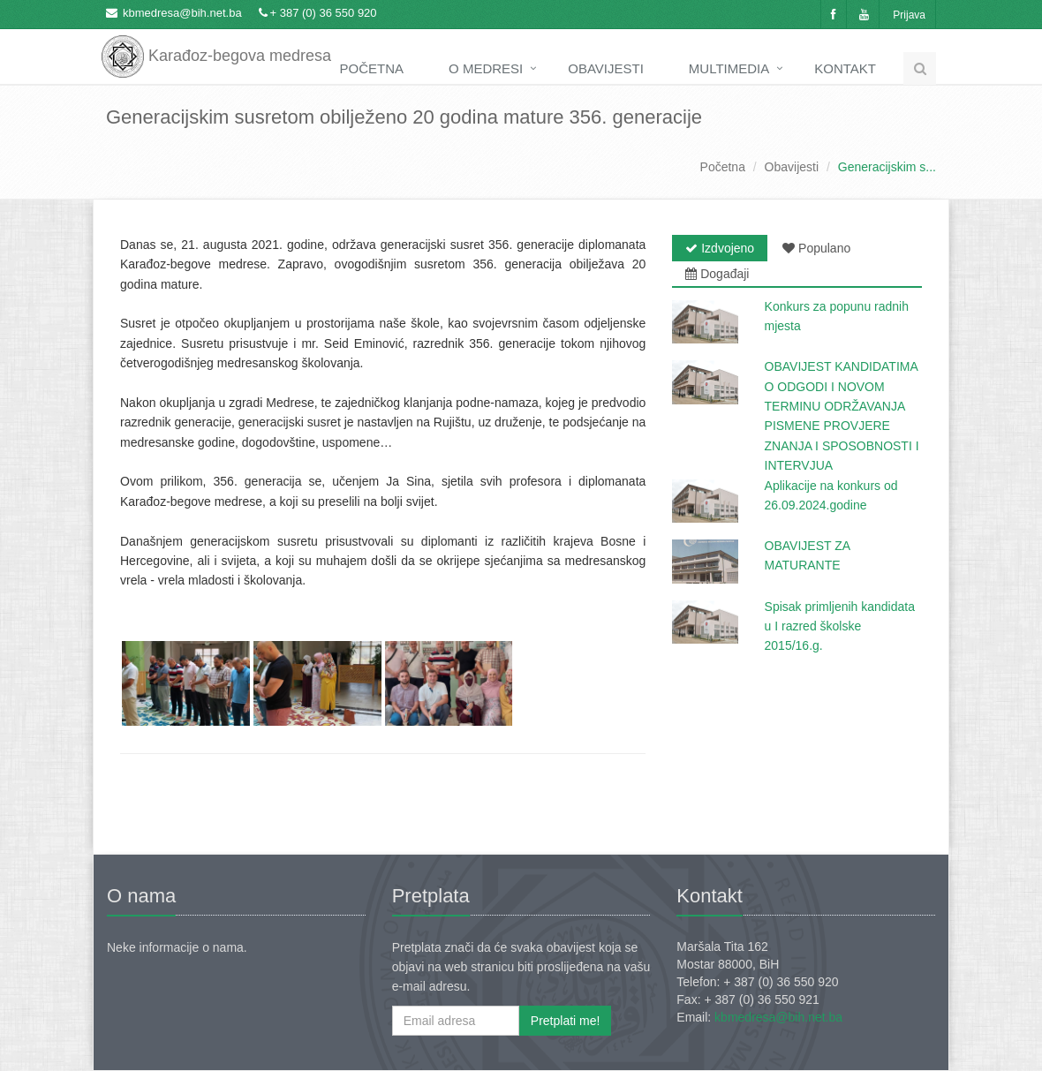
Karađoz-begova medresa (216, 44)
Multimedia (729, 68)
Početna (372, 68)
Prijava (909, 15)
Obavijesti (606, 68)
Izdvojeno (719, 248)
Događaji (717, 274)
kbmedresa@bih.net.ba (182, 12)
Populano (816, 248)
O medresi (486, 68)
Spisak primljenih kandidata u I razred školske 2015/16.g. (840, 626)
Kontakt (845, 68)
